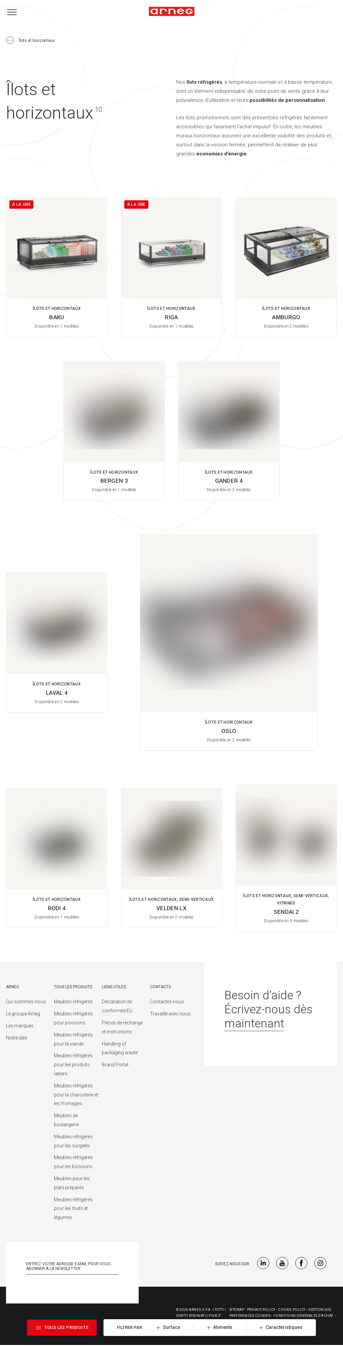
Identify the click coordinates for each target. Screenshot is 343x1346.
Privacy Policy (261, 1309)
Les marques (19, 1025)
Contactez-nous (167, 1001)
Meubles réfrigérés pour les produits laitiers (73, 1064)
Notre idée (16, 1037)
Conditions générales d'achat (303, 1316)
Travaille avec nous (170, 1013)
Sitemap (237, 1309)
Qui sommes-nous (26, 1001)
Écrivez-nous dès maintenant (268, 1016)
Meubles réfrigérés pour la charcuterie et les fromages (76, 1094)
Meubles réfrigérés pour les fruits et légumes (73, 1208)
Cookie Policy (291, 1309)
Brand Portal (115, 1064)
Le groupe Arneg (23, 1013)
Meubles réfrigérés (73, 1001)
